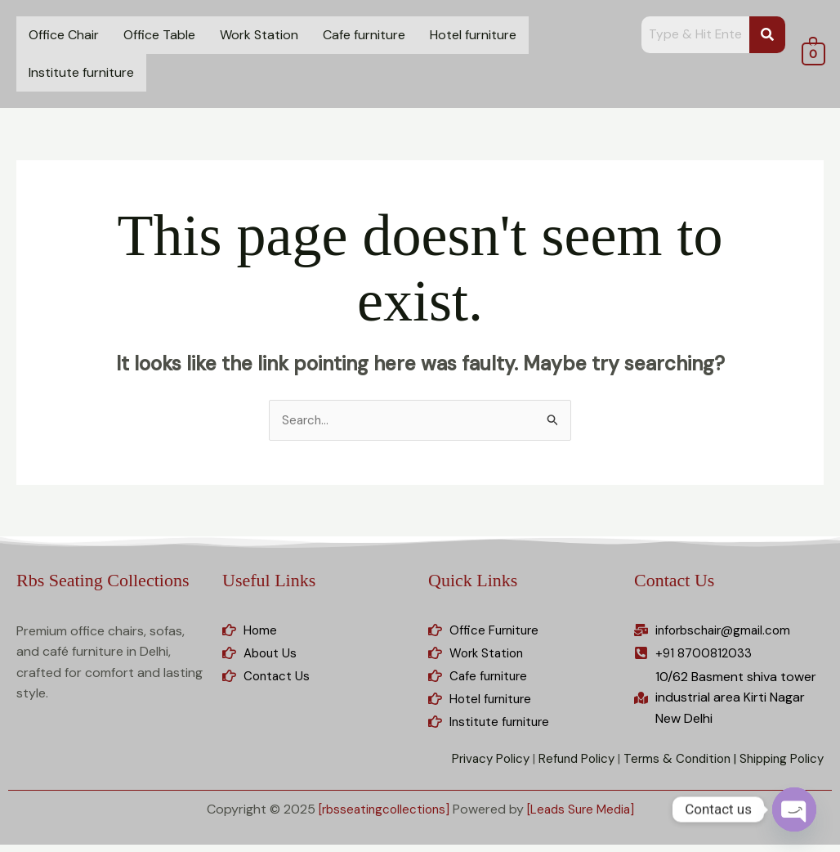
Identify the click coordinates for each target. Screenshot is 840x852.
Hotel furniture (473, 34)
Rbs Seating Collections (102, 581)
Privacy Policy (475, 765)
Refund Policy (565, 765)
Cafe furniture (364, 34)
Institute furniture (81, 72)
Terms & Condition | (672, 765)
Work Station (259, 34)
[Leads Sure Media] (584, 817)
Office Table (159, 34)
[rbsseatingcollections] (380, 817)
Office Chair (64, 34)
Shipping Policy (779, 765)
